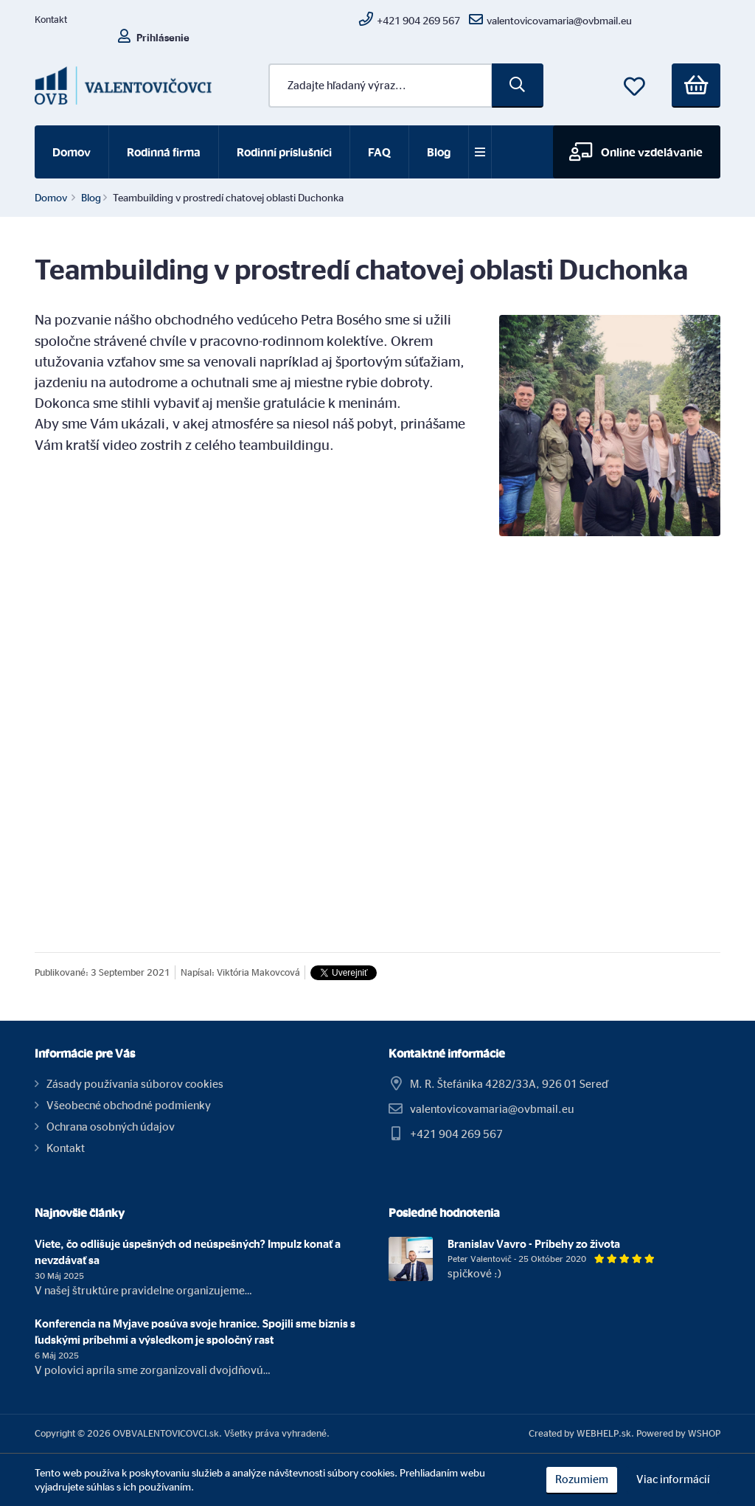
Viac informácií (673, 1479)
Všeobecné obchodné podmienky (128, 1105)
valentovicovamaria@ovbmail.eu (492, 1109)
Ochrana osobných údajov (110, 1126)
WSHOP (704, 1433)
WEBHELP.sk (604, 1433)
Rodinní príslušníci (284, 152)
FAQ (379, 152)
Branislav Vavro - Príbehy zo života (534, 1244)
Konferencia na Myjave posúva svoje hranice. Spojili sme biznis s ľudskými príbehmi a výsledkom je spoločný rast (195, 1332)
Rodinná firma (164, 152)
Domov (71, 152)
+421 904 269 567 (456, 1134)
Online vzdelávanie (636, 151)
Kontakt (51, 19)
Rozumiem (581, 1479)
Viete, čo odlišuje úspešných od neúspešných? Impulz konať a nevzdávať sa (188, 1252)
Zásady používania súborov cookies (134, 1084)
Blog (438, 152)
